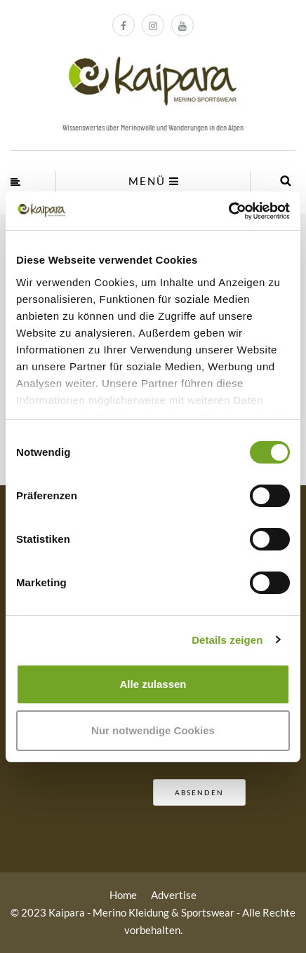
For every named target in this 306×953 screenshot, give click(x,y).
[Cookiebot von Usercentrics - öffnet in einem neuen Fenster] (228, 211)
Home (123, 894)
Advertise (174, 894)
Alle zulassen (152, 684)
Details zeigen (227, 640)
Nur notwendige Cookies (153, 730)
